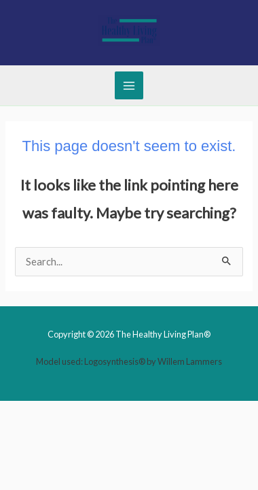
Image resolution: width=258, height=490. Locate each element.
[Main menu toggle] (129, 85)
